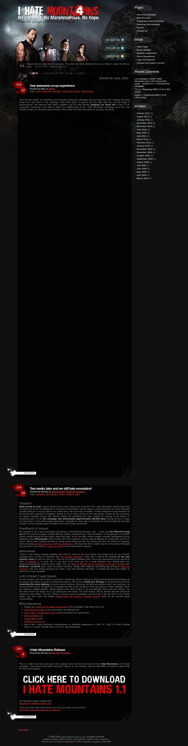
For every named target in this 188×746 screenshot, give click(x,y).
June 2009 (142, 168)
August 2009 (143, 162)
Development (58, 491)
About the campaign (146, 14)
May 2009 (141, 172)
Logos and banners (146, 59)
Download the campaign (148, 24)
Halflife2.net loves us (34, 621)
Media (52, 89)
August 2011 (143, 116)
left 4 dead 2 (52, 494)
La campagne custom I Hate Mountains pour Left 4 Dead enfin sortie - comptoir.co (151, 81)
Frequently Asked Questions (150, 21)
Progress (80, 491)
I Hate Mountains (57, 20)
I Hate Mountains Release (47, 650)
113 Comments (29, 717)
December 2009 (144, 149)
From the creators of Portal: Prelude (46, 21)
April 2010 (141, 136)
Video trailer (142, 46)
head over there (54, 546)
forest (38, 91)
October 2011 (143, 113)
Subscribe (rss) (115, 56)
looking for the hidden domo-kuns (51, 607)
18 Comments (29, 473)
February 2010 (144, 142)
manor (77, 91)
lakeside (57, 91)
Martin (138, 95)
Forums (140, 27)
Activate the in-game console (150, 63)
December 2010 (144, 123)
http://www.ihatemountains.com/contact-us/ (39, 710)
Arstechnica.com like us (35, 610)
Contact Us (142, 31)
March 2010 (142, 139)
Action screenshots (146, 56)
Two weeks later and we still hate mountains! (61, 488)
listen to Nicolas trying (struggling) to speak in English (98, 564)
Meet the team (143, 18)
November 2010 (144, 126)
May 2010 (141, 133)
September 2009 (145, 159)
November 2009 (144, 152)
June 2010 (142, 129)
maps (62, 494)
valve (77, 494)
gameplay (46, 91)
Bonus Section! (144, 50)
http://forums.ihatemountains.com (35, 703)
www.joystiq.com (58, 66)
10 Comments (29, 634)
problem (70, 494)
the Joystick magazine (71, 556)
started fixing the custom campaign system (77, 596)
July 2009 (141, 165)
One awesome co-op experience (52, 85)
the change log (66, 544)
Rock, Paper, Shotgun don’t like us (40, 612)
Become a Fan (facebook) (115, 40)
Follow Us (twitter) (115, 48)
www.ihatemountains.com (73, 736)
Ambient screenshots (147, 53)
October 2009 (143, 155)
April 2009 (141, 175)
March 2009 (142, 178)
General (70, 491)
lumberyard (67, 91)
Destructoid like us (33, 615)
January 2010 (143, 146)
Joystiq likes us (31, 618)
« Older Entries (23, 730)
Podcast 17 (33, 561)
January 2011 (143, 120)
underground (87, 91)
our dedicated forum (44, 544)
